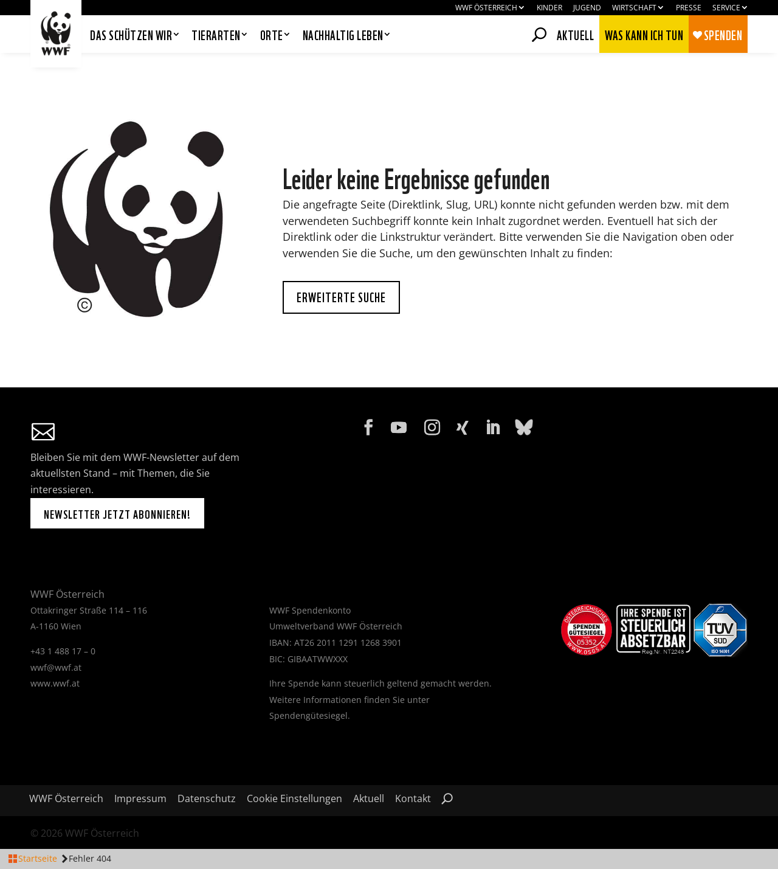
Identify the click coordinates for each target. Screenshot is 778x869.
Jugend (587, 8)
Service (726, 8)
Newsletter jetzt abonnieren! (117, 513)
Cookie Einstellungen (294, 799)
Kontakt (413, 799)
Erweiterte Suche (341, 296)
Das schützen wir (131, 35)
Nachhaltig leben (343, 35)
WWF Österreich (486, 8)
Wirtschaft (634, 8)
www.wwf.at (55, 683)
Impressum (140, 799)
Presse (688, 8)
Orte (271, 35)
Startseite (37, 858)
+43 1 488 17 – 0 (62, 651)
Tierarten (216, 35)
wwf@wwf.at (55, 667)
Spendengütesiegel (308, 715)
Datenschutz (206, 799)
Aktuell (575, 32)
